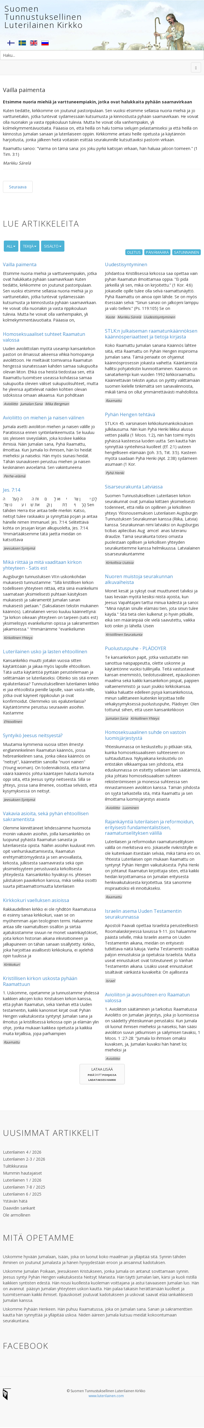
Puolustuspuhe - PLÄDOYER (135, 648)
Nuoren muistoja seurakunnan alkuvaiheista (139, 579)
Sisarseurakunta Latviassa (134, 486)
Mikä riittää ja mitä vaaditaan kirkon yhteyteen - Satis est (42, 565)
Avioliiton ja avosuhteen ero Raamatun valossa (147, 997)
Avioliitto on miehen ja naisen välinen (43, 417)
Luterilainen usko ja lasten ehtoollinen (45, 651)
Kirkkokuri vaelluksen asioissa (36, 900)
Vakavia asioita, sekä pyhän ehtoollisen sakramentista (46, 816)
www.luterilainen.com (106, 1395)
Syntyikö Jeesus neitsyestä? (33, 735)
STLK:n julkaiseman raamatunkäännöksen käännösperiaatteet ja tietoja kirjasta (151, 334)
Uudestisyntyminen (126, 264)
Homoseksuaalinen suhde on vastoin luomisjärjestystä (145, 735)
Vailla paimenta (19, 264)
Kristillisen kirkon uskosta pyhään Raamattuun (40, 981)
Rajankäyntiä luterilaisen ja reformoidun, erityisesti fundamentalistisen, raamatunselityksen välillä (149, 827)
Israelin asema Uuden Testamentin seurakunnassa (143, 914)
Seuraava (18, 187)
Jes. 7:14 (11, 490)
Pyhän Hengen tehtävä (130, 414)
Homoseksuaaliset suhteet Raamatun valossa (44, 337)
